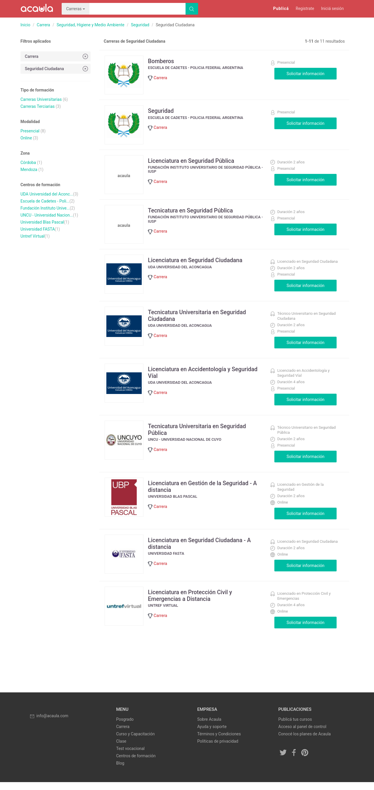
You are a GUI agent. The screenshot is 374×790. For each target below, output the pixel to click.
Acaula (36, 9)
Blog (120, 771)
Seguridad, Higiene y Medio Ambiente (90, 25)
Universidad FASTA (37, 229)
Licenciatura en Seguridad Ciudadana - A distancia (203, 551)
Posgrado (125, 727)
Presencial (29, 131)
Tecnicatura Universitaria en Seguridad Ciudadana (200, 323)
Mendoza (28, 169)
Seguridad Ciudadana (57, 68)
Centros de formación (136, 763)
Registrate (305, 8)
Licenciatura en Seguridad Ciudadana (198, 268)
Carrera (43, 25)
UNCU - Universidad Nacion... (46, 215)
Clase (121, 749)
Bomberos (163, 61)
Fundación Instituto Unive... (45, 208)
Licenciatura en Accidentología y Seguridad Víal (206, 380)
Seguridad (140, 25)
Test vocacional (130, 756)
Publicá (281, 8)
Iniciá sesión (332, 8)
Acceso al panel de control (302, 734)
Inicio (25, 25)
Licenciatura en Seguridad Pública (194, 164)
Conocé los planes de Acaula (304, 741)
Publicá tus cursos (295, 727)
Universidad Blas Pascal (42, 222)
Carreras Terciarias (37, 106)
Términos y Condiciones (219, 741)
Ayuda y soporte (211, 734)
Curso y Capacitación (135, 741)
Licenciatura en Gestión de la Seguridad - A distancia (206, 494)
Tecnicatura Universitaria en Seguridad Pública (200, 437)
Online (26, 138)
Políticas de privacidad (217, 749)
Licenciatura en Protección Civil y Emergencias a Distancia (193, 603)
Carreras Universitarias (41, 99)
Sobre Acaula (209, 727)
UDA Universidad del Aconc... (46, 194)
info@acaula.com (48, 723)
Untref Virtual (32, 236)
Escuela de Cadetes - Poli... (45, 201)
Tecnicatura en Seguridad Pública (193, 216)
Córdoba (28, 162)
